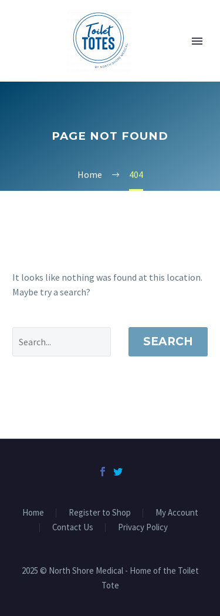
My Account (176, 513)
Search (168, 341)
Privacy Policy (143, 527)
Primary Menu (197, 41)
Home (33, 513)
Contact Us (72, 527)
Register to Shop (100, 513)
